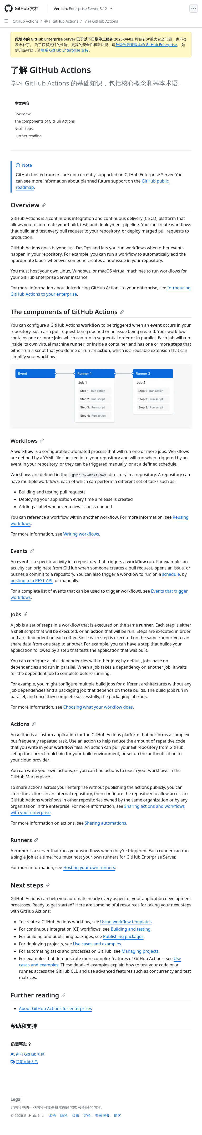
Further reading (38, 995)
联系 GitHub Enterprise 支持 (64, 50)
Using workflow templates (126, 922)
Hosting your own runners (89, 867)
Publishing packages (123, 936)
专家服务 (102, 1115)
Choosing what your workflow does (98, 707)
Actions (23, 724)
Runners (24, 840)
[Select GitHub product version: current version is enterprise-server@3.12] (83, 8)
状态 (75, 1115)
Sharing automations (105, 823)
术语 (52, 1115)
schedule (171, 574)
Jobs (19, 614)
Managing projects (140, 951)
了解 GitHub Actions (101, 21)
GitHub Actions (25, 21)
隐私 (64, 1115)
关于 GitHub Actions (61, 21)
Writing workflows (81, 534)
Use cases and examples (97, 944)
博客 (117, 1115)
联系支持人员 (24, 1061)
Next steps (30, 885)
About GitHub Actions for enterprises (55, 1008)
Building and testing (130, 929)
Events (22, 550)
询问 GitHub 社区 (28, 1054)
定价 (87, 1115)
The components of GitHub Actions (67, 311)
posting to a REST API (32, 580)
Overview (28, 204)
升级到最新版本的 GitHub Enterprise (146, 44)
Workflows (27, 440)
